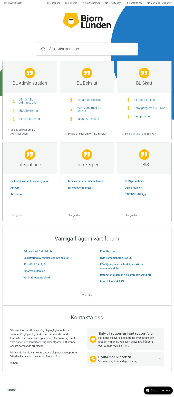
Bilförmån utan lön (33, 271)
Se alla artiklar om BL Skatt (139, 133)
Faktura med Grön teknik (36, 251)
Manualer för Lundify (159, 3)
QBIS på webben (133, 181)
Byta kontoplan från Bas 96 (114, 257)
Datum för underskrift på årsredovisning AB (124, 275)
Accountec (15, 194)
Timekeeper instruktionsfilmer (84, 181)
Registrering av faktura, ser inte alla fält (45, 257)
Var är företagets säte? (35, 277)
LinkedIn (71, 3)
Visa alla (87, 295)
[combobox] (87, 49)
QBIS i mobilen (132, 187)
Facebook (53, 3)
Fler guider (15, 215)
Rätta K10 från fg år (33, 264)
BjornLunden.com (12, 2)
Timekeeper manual (78, 187)
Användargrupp (91, 3)
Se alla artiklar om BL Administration (21, 131)
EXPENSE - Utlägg (134, 194)
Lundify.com (113, 3)
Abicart (13, 187)
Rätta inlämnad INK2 (110, 281)
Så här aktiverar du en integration (28, 181)
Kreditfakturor (106, 251)
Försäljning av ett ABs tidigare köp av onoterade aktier (120, 266)
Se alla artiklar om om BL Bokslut (85, 133)
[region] (30, 100)
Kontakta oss (134, 3)
